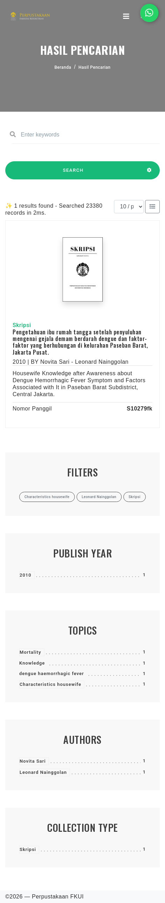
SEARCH (73, 173)
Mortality (30, 652)
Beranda (63, 67)
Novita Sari (33, 761)
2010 (25, 575)
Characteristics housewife (50, 684)
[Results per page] (129, 206)
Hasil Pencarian (95, 67)
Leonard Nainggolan (43, 772)
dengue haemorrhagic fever (51, 673)
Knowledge (32, 663)
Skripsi (28, 849)
